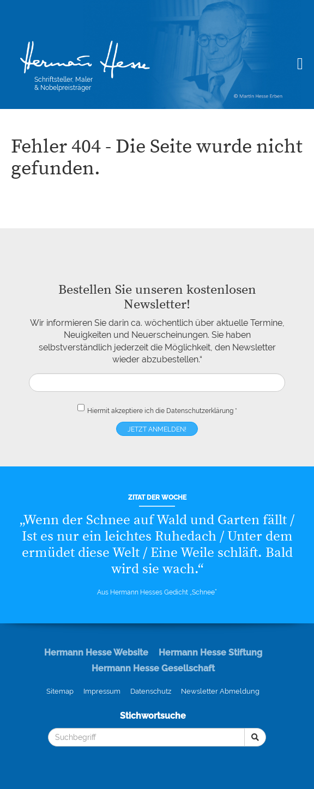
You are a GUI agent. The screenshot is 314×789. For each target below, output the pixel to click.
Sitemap (60, 691)
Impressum (101, 691)
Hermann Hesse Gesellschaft (153, 668)
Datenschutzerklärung (199, 411)
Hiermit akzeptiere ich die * (157, 408)
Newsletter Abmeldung (220, 691)
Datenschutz (150, 691)
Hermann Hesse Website (96, 652)
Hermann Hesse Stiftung (210, 652)
